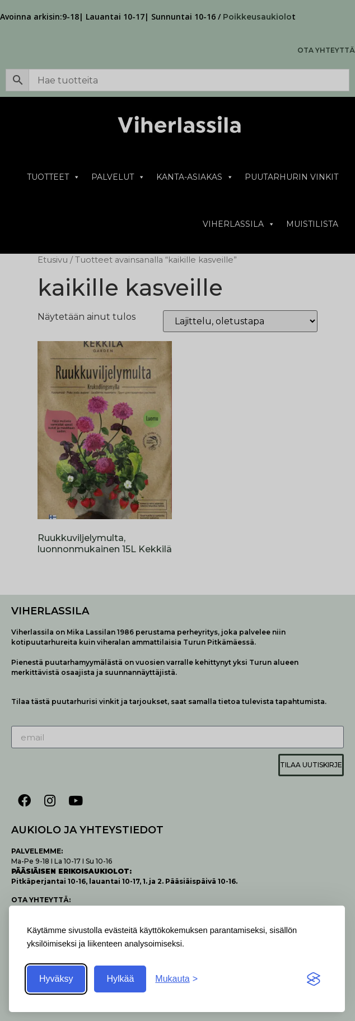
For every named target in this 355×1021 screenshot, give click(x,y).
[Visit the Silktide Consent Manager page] (313, 979)
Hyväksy (56, 978)
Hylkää (120, 978)
